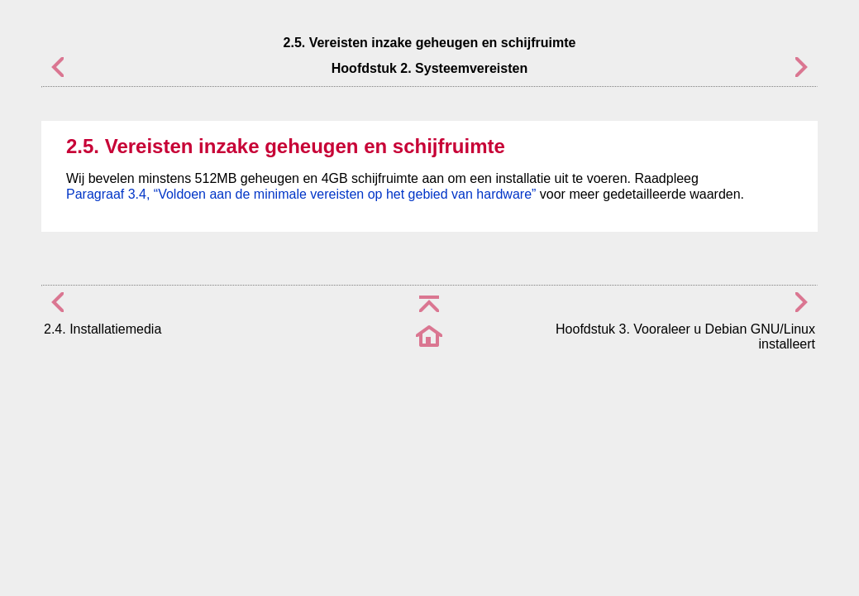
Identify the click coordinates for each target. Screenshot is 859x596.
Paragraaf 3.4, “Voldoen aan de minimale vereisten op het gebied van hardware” (301, 194)
